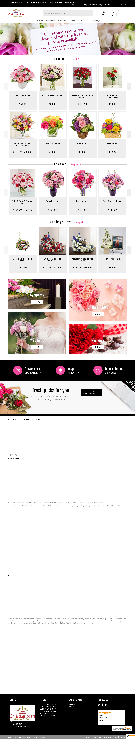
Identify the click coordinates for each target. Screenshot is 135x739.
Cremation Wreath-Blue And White (82, 260)
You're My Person (52, 201)
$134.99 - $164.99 (82, 267)
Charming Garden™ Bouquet (52, 95)
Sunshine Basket (112, 143)
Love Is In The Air (82, 201)
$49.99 (112, 151)
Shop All (73, 58)
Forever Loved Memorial (112, 259)
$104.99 (82, 104)
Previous (6, 86)
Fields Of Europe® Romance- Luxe (22, 202)
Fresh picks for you (50, 393)
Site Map (122, 737)
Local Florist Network (110, 737)
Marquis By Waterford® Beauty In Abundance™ (22, 144)
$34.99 (112, 104)
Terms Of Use (86, 737)
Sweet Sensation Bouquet (112, 201)
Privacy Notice (97, 737)
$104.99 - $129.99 (22, 209)
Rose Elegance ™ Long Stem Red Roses (82, 96)
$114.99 (82, 209)
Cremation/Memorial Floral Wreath (22, 260)
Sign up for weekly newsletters (91, 392)
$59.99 (22, 104)
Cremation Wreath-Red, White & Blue (52, 260)
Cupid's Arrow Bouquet (22, 95)
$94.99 (112, 267)
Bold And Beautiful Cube (52, 143)
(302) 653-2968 (16, 2)
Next (129, 86)
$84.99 (52, 104)
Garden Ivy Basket (82, 143)
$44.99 (52, 151)
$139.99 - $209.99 (22, 151)
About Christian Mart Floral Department (25, 419)
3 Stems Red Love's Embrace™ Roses (112, 96)
